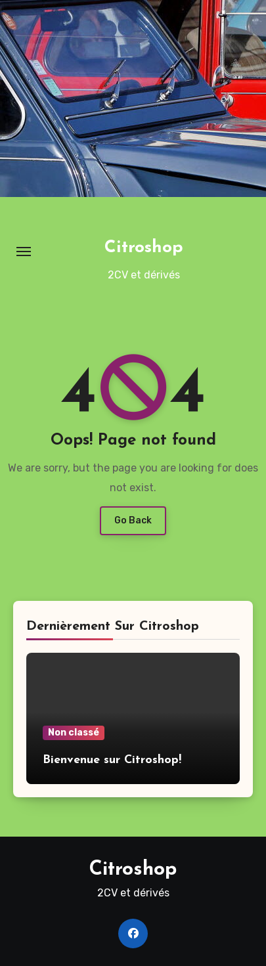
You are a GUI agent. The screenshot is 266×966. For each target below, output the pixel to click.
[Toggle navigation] (23, 251)
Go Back (133, 520)
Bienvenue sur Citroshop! (112, 760)
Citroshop (143, 248)
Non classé (73, 732)
